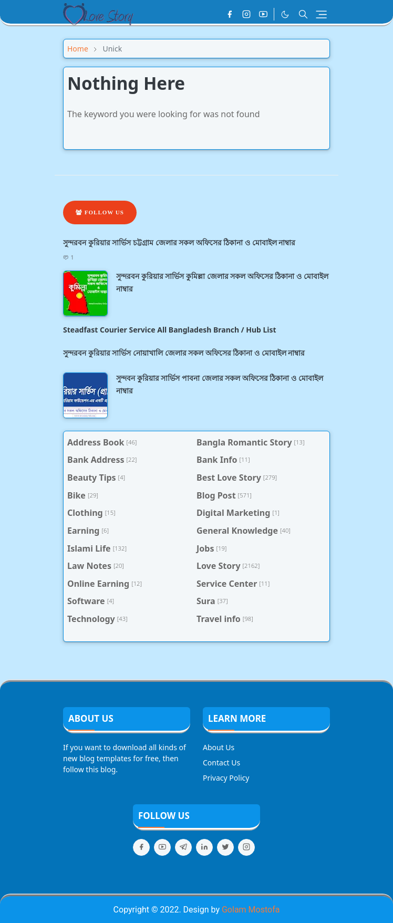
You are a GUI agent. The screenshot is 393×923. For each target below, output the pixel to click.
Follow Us (100, 212)
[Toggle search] (303, 14)
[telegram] (183, 847)
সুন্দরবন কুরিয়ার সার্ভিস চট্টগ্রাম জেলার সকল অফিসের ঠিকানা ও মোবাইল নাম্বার (179, 242)
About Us (218, 747)
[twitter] (225, 847)
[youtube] (263, 14)
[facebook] (229, 14)
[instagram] (246, 14)
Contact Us (221, 763)
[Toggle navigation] (321, 14)
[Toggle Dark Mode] (285, 14)
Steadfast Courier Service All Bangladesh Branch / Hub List (169, 330)
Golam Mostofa (251, 910)
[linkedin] (204, 847)
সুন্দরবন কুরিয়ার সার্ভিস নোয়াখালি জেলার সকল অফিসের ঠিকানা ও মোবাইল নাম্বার (184, 353)
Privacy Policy (226, 778)
